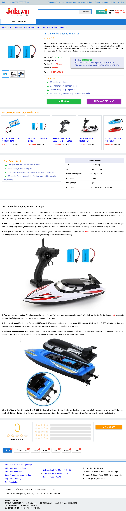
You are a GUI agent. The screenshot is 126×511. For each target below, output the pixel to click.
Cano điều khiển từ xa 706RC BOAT (87, 139)
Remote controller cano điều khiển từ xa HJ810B (62, 139)
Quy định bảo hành (12, 482)
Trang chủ (6, 27)
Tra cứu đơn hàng (101, 2)
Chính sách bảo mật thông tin (16, 468)
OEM (56, 61)
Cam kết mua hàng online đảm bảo (79, 2)
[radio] (8, 436)
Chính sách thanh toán (13, 472)
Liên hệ (112, 2)
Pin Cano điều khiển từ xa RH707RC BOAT (12, 139)
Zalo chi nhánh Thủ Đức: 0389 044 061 (57, 470)
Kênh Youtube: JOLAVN (52, 477)
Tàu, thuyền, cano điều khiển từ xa (26, 27)
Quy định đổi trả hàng (56, 2)
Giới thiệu (121, 2)
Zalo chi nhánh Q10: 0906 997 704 (56, 473)
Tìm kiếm (85, 12)
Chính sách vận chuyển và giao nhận (18, 465)
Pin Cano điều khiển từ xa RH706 (55, 27)
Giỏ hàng (101, 12)
